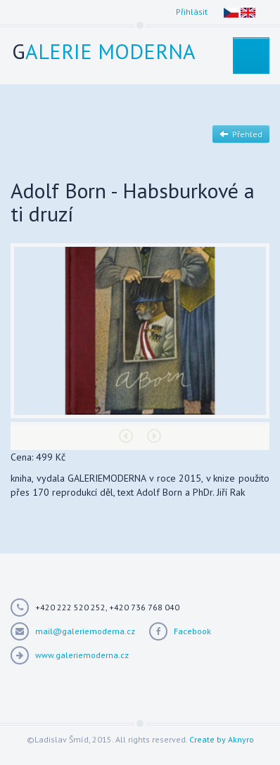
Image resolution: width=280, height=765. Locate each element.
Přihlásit (192, 11)
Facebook (192, 631)
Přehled (240, 134)
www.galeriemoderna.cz (82, 655)
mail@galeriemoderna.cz (85, 631)
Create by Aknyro (221, 739)
